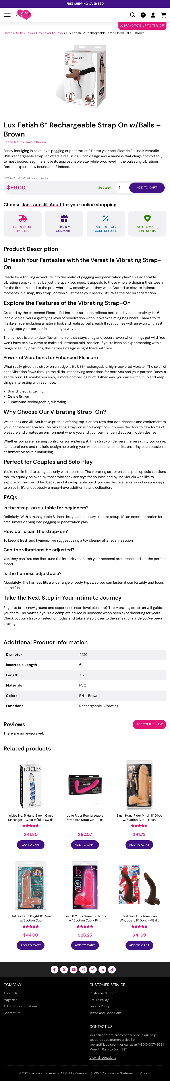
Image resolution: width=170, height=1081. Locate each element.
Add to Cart (31, 844)
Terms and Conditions (105, 1013)
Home (8, 33)
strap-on (34, 618)
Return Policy (99, 1000)
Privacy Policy (99, 1006)
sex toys (99, 421)
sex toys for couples (89, 477)
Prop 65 (146, 1073)
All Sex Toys (24, 33)
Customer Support (103, 993)
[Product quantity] (127, 188)
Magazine (10, 1000)
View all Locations (102, 1058)
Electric (44, 178)
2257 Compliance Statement (114, 1073)
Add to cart (147, 187)
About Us (10, 993)
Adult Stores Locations (20, 1006)
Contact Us (12, 1013)
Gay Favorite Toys (49, 33)
